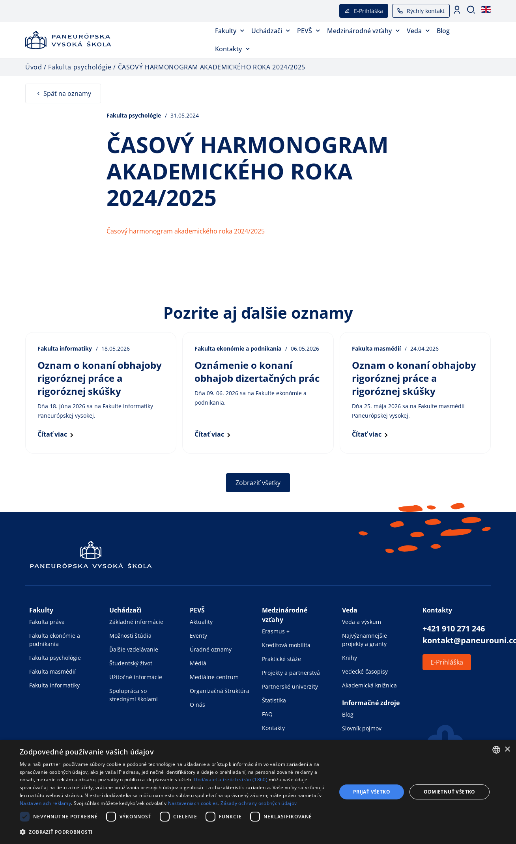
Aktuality (201, 622)
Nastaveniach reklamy (45, 803)
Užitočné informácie (135, 677)
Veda (418, 30)
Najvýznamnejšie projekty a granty (364, 640)
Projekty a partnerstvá (291, 672)
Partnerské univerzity (290, 686)
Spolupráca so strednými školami (133, 695)
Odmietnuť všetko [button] (449, 791)
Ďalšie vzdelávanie (133, 649)
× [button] (507, 750)
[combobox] (496, 750)
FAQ (267, 714)
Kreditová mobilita (286, 645)
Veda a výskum (361, 622)
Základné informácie (136, 622)
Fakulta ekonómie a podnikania (54, 640)
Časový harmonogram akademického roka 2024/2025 (186, 231)
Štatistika (274, 700)
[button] (173, 832)
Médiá (198, 663)
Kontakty (232, 49)
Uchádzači (270, 30)
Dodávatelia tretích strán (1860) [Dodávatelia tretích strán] (230, 779)
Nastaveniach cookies (193, 803)
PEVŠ (308, 30)
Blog (443, 30)
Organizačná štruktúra (219, 691)
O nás (197, 704)
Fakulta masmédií (52, 671)
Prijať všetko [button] (371, 791)
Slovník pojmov (361, 728)
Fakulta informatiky (54, 685)
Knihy (349, 657)
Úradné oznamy (211, 649)
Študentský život (130, 663)
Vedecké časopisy (365, 671)
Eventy (198, 635)
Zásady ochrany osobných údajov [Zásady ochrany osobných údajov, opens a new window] (259, 803)
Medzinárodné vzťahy (363, 30)
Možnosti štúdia (130, 635)
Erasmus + (276, 631)
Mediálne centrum (214, 677)
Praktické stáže (281, 659)
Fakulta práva (47, 622)
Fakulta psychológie (55, 657)
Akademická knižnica (369, 685)
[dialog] (258, 792)
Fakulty (229, 30)
